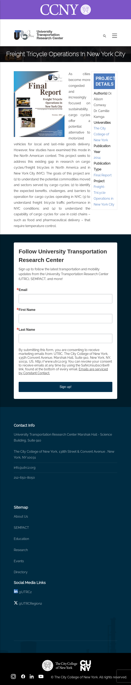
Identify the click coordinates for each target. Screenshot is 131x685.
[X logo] (16, 603)
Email (23, 290)
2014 (97, 157)
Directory (21, 572)
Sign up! (66, 387)
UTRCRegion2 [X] (31, 603)
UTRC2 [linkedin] (26, 592)
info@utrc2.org (24, 468)
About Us (21, 516)
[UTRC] (59, 665)
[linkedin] (16, 592)
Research (21, 550)
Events (19, 561)
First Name (27, 309)
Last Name (27, 329)
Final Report (103, 175)
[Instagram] (14, 678)
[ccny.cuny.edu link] (65, 5)
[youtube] (41, 678)
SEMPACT (21, 528)
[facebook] (23, 678)
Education (21, 539)
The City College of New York (101, 134)
